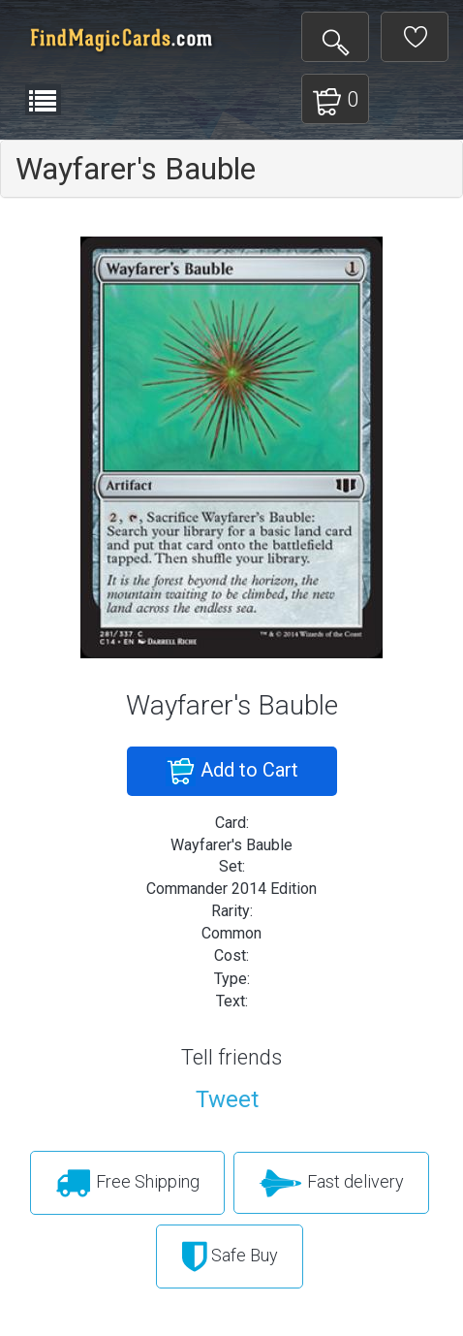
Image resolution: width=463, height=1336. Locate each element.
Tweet (227, 1099)
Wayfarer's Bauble (135, 168)
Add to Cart (232, 771)
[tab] (231, 169)
